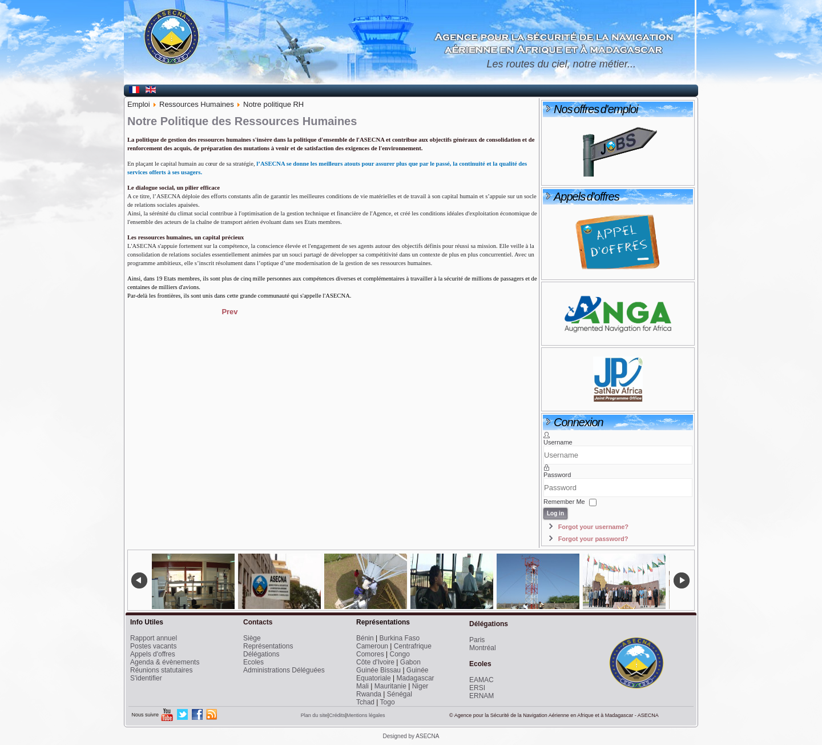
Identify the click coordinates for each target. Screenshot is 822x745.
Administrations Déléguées (284, 670)
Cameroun (372, 646)
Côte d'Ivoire (375, 662)
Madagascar (415, 678)
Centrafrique (413, 646)
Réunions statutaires (161, 670)
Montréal (482, 648)
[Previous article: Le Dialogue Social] (229, 311)
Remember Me (564, 501)
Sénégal (399, 694)
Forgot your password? (593, 538)
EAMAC (481, 680)
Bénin (365, 638)
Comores (370, 654)
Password (557, 474)
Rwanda (368, 694)
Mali (362, 686)
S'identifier (146, 678)
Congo (399, 654)
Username (558, 442)
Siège (252, 638)
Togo (387, 702)
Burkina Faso (400, 638)
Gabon (410, 662)
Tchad (365, 702)
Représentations (268, 646)
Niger (420, 686)
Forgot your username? (593, 526)
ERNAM (481, 696)
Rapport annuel (153, 638)
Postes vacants (153, 646)
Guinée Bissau (378, 670)
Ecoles (253, 662)
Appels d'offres (152, 654)
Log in (555, 513)
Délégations (261, 654)
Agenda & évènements (164, 662)
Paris (477, 640)
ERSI (477, 688)
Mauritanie (390, 686)
